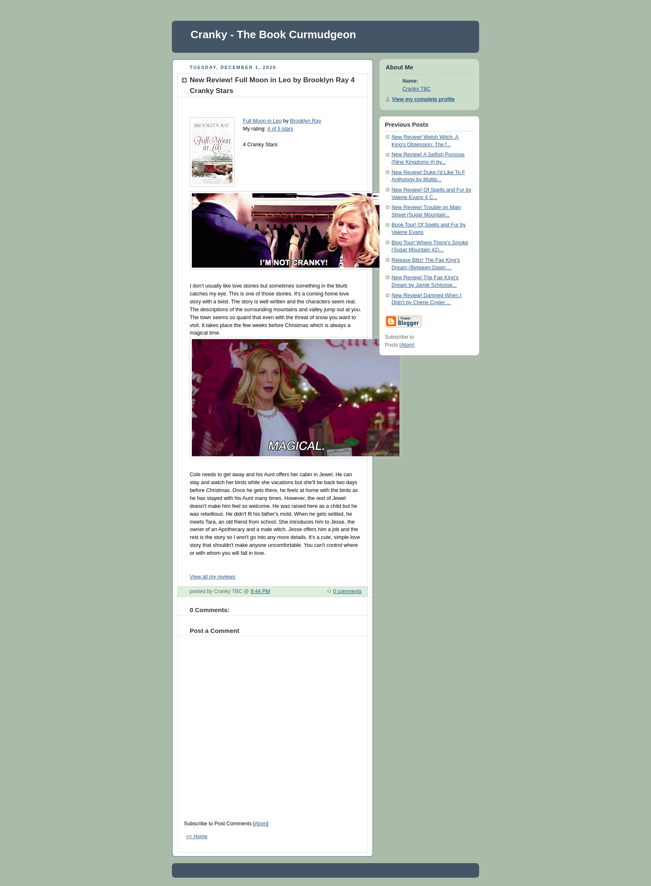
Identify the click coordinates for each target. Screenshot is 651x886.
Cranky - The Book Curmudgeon (273, 34)
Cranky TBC (416, 89)
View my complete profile (423, 99)
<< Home (197, 836)
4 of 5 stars (280, 129)
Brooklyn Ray (305, 121)
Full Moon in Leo (262, 121)
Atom (261, 824)
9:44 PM (260, 591)
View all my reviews (212, 577)
